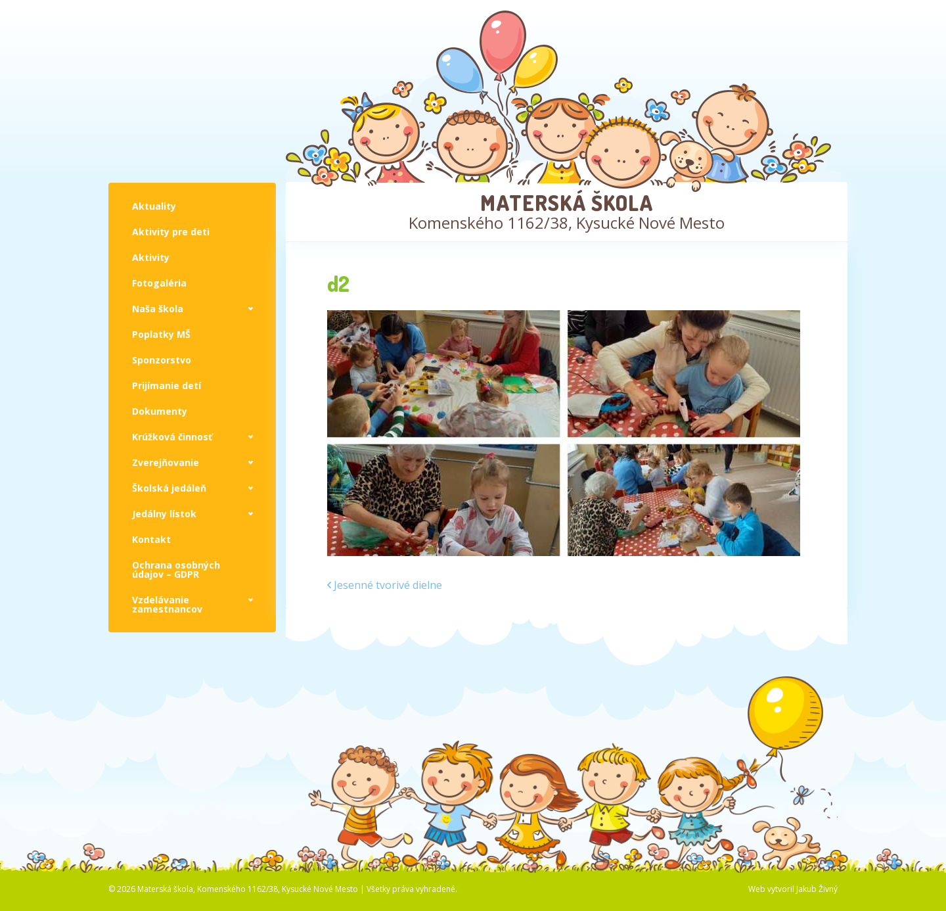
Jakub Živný (817, 889)
